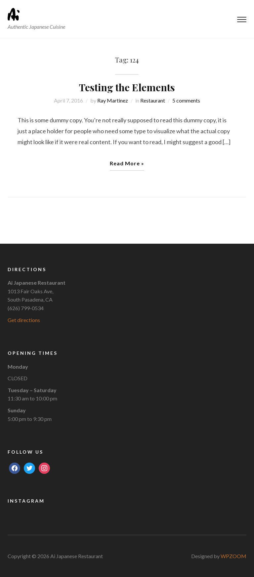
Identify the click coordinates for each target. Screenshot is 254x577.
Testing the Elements (127, 87)
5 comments (186, 100)
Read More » (127, 163)
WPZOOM (233, 556)
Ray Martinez (112, 100)
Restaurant (152, 100)
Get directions (24, 320)
